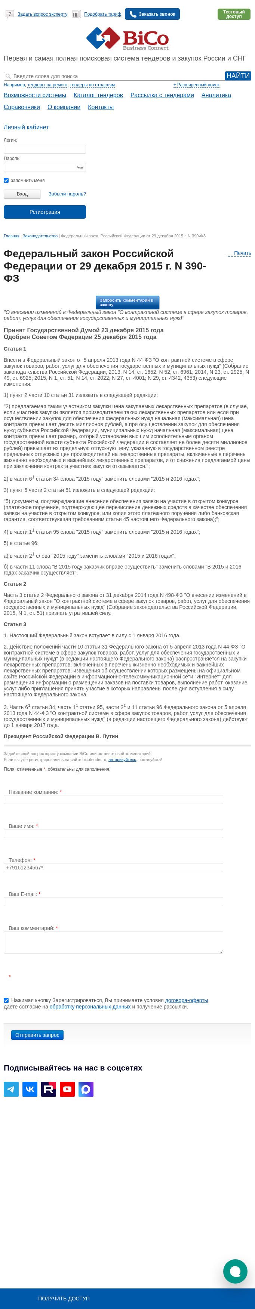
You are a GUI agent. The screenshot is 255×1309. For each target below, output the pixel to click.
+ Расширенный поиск (196, 84)
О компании (63, 107)
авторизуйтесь (122, 759)
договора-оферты (186, 1000)
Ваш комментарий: (32, 928)
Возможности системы (35, 95)
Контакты (101, 107)
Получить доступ (63, 1299)
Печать (239, 253)
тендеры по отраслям (92, 84)
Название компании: (34, 792)
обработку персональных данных (90, 1007)
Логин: (10, 140)
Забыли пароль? (67, 194)
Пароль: (12, 158)
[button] (235, 1271)
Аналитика (216, 95)
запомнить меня (24, 180)
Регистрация (45, 212)
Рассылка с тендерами (162, 95)
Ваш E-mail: (24, 894)
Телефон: (21, 860)
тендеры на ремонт (47, 84)
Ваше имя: (22, 826)
